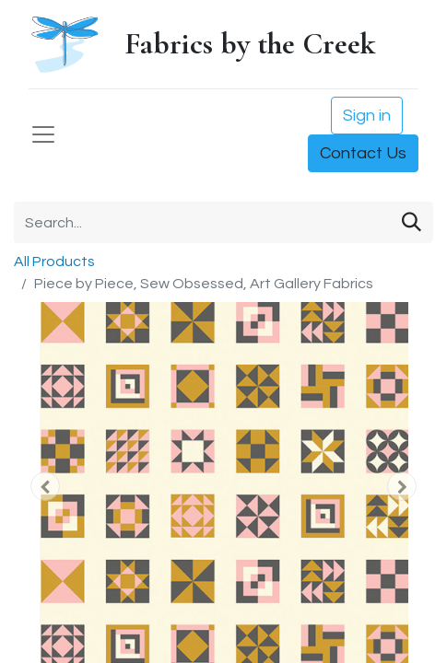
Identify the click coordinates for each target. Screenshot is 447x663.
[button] (45, 486)
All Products (54, 261)
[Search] (411, 222)
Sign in (367, 115)
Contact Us (363, 153)
